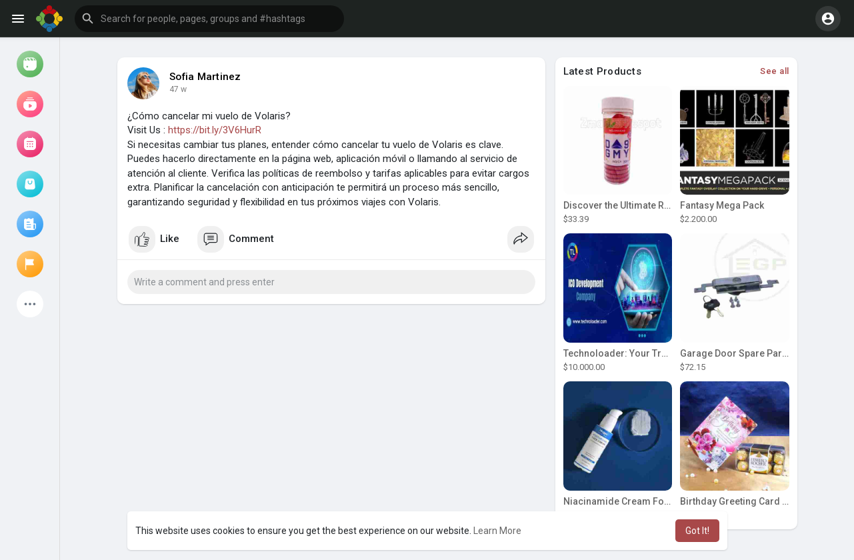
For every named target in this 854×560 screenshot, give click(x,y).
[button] (209, 18)
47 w (178, 89)
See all (774, 71)
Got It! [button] (697, 530)
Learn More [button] (497, 530)
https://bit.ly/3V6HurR (214, 130)
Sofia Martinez (205, 77)
